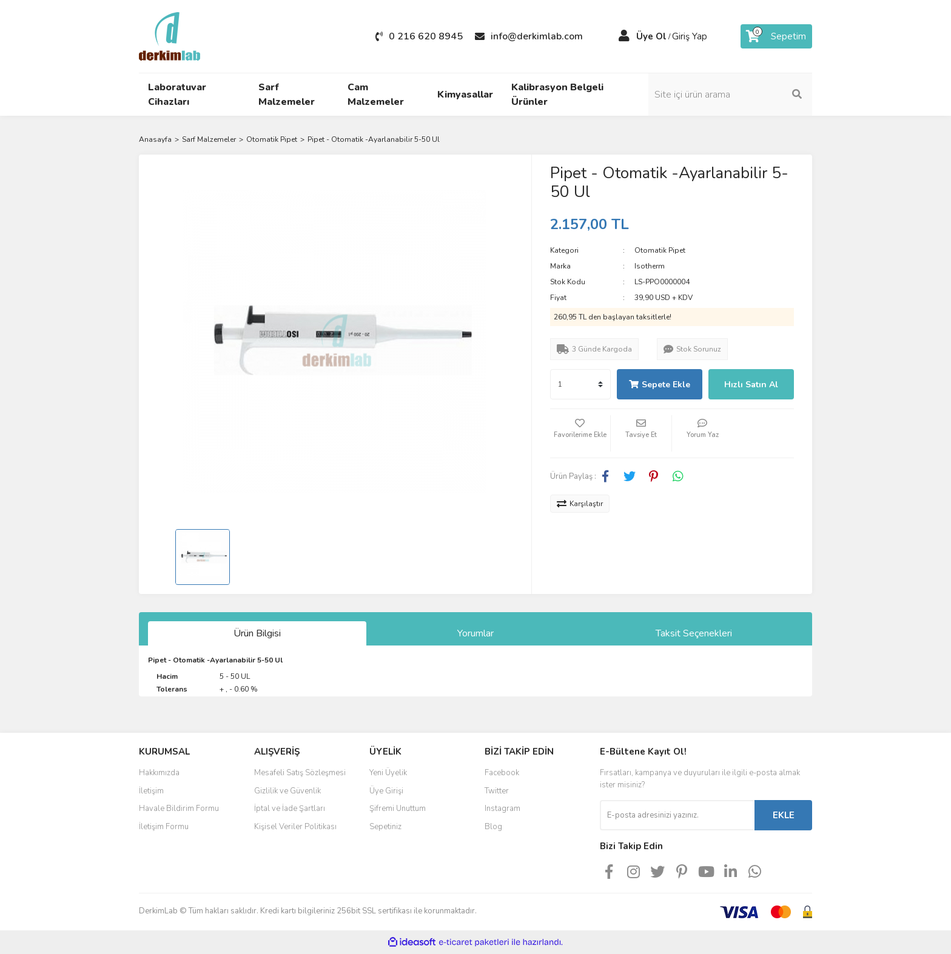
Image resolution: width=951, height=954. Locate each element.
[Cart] (776, 36)
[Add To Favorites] (580, 433)
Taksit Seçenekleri (694, 633)
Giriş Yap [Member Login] (689, 36)
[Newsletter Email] (677, 815)
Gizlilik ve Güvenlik (287, 791)
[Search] (730, 94)
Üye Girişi (386, 791)
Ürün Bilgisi (257, 633)
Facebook (502, 772)
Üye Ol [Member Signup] (651, 36)
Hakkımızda (159, 772)
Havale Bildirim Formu (179, 808)
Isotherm (649, 266)
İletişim (151, 791)
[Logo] (169, 36)
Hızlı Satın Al (751, 384)
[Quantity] (580, 384)
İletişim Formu (164, 826)
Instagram (502, 808)
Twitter (497, 791)
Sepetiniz (385, 826)
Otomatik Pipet (659, 250)
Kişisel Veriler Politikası (295, 826)
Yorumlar (475, 633)
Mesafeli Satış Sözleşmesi (300, 772)
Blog (493, 826)
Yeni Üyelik (388, 772)
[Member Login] (624, 36)
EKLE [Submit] (784, 815)
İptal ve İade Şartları (289, 808)
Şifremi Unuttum (397, 808)
